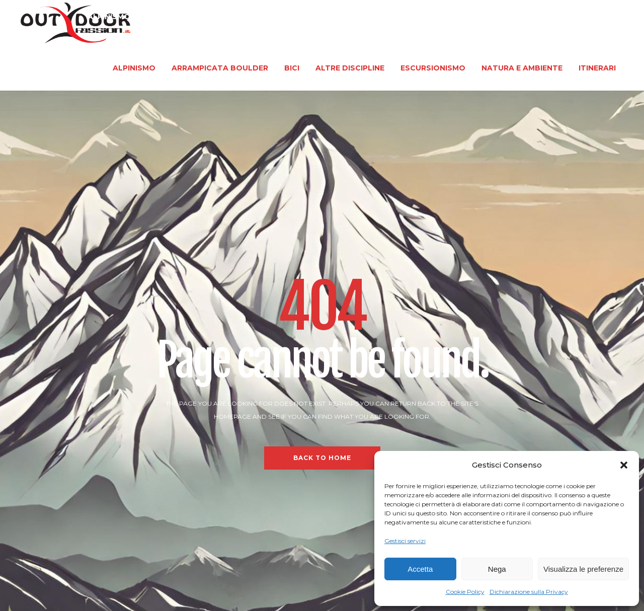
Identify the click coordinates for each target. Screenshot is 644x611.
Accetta (420, 569)
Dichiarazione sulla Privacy (529, 591)
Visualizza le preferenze (583, 569)
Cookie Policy (465, 591)
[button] (624, 465)
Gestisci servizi (405, 541)
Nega (497, 569)
